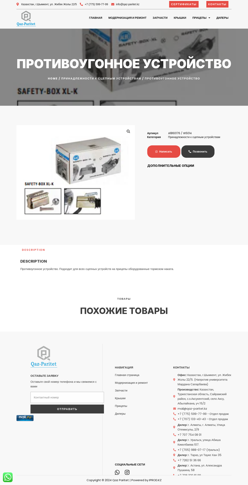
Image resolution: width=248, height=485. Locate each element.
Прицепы (201, 17)
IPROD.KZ (155, 480)
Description (33, 232)
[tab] (33, 231)
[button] (183, 4)
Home (53, 78)
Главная (95, 18)
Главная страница (127, 432)
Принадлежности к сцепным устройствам (101, 78)
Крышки (180, 18)
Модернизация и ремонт (127, 18)
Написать (163, 151)
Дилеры (222, 18)
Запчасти (160, 18)
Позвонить (198, 151)
